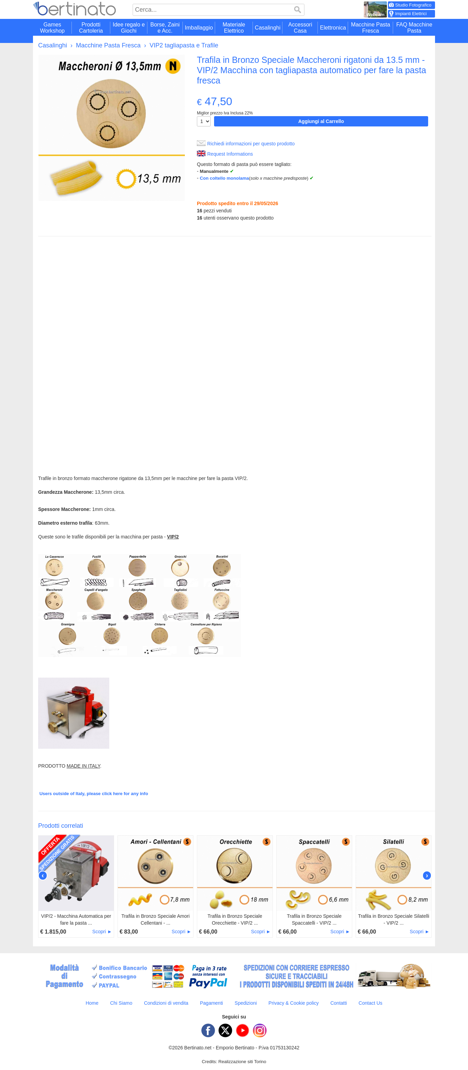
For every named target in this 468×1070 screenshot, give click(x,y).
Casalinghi (52, 45)
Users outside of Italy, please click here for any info (94, 793)
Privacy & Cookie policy (293, 1003)
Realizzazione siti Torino (242, 1061)
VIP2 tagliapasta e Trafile (183, 45)
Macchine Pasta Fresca (108, 45)
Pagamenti (211, 1003)
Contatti (338, 1003)
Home (92, 1003)
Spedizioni (246, 1003)
